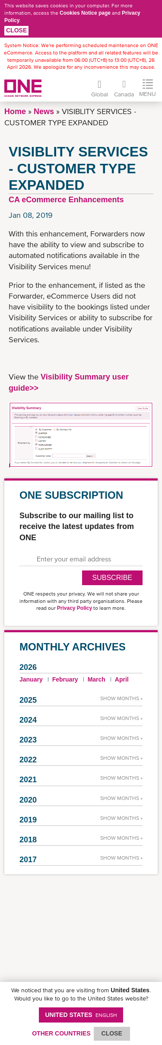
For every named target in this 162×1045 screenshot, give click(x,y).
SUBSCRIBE (112, 577)
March (96, 679)
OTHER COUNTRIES (61, 1033)
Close (16, 30)
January (31, 679)
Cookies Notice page (85, 13)
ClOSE (112, 1033)
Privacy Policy (74, 608)
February (65, 679)
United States (81, 1014)
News (44, 111)
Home (15, 111)
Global (99, 94)
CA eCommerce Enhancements (66, 199)
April (122, 679)
